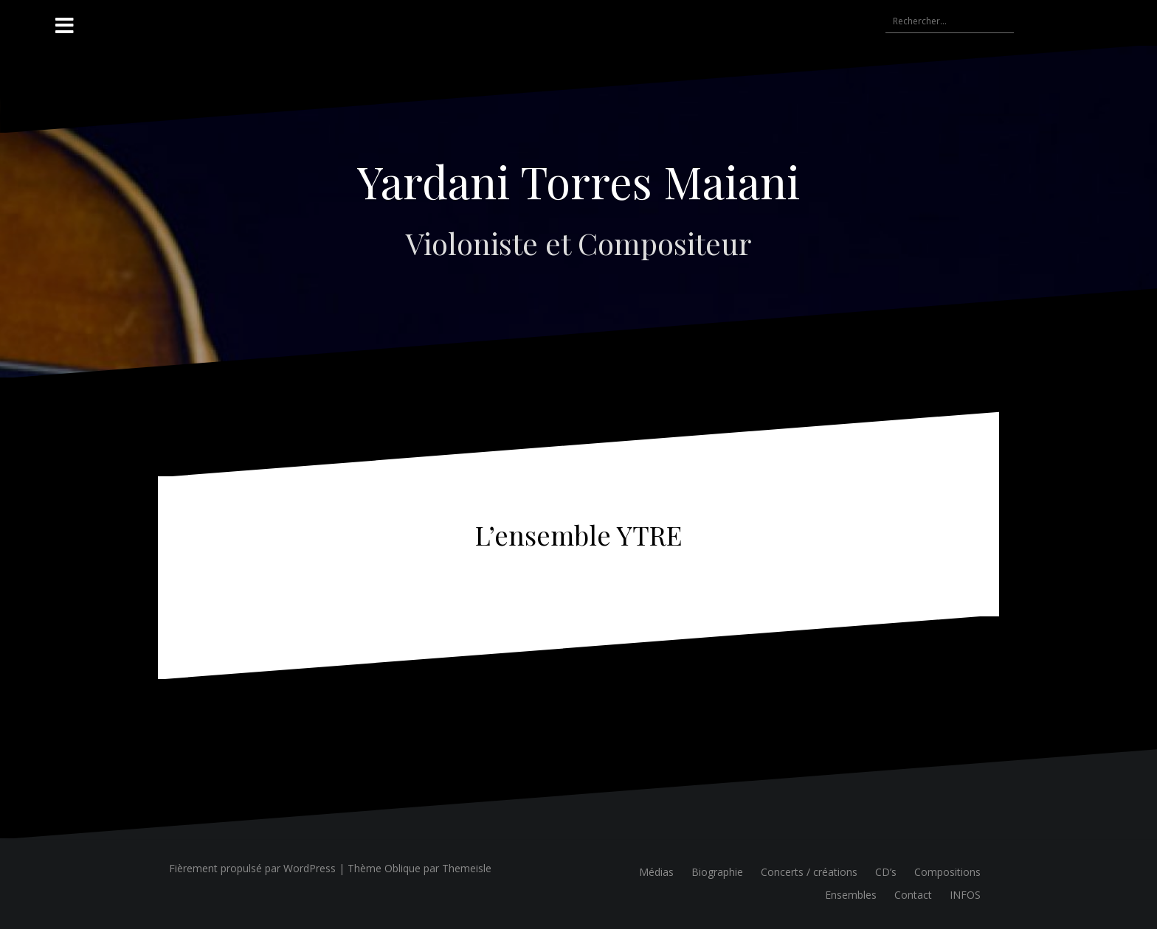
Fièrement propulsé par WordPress (252, 868)
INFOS (965, 895)
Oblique (402, 868)
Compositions (947, 872)
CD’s (886, 872)
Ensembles (851, 895)
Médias (656, 872)
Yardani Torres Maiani (578, 180)
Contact (913, 895)
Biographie (717, 872)
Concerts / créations (809, 872)
